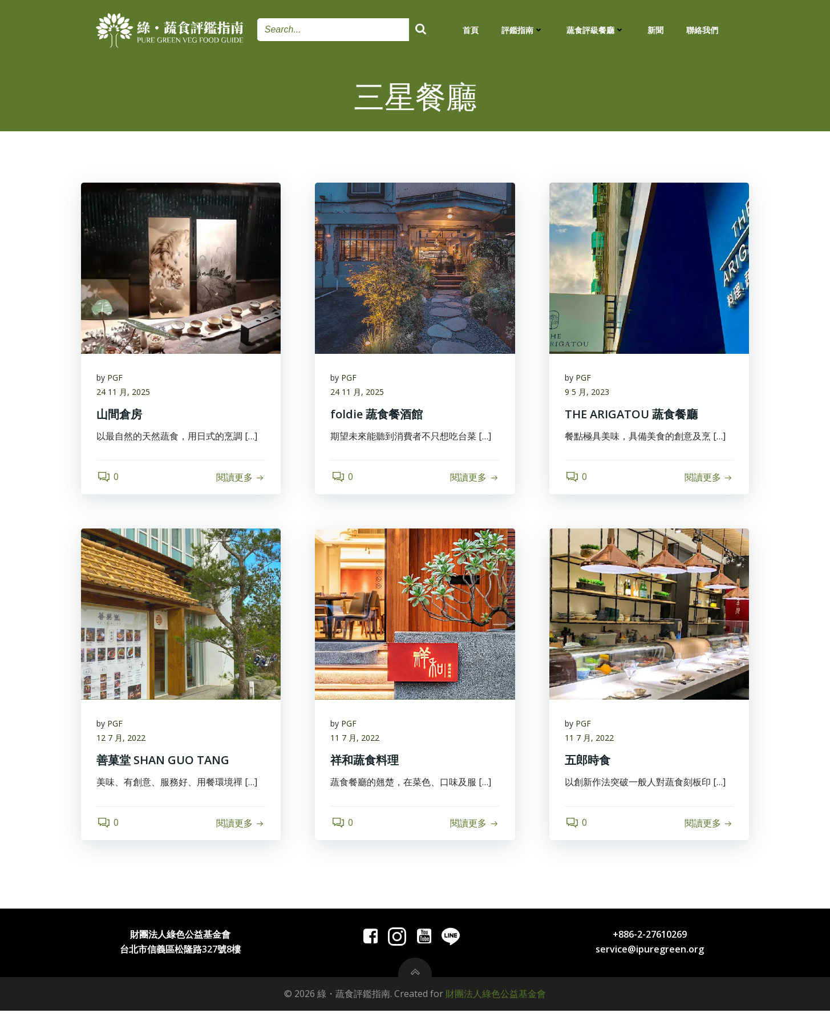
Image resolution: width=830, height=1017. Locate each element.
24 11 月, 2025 (125, 394)
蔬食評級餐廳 (595, 30)
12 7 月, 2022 (122, 742)
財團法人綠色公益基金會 (496, 1000)
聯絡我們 (702, 30)
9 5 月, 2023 (588, 394)
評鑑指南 (522, 30)
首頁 (471, 30)
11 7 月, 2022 (356, 742)
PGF (116, 379)
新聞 (655, 30)
